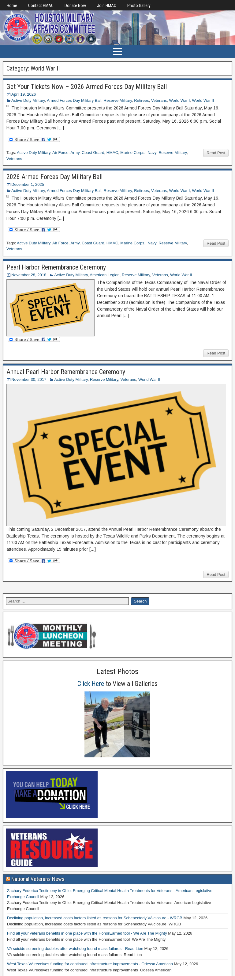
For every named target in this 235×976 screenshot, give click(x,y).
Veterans (159, 100)
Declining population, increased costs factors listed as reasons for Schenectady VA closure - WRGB (94, 918)
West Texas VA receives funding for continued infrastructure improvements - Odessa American (90, 964)
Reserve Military (118, 100)
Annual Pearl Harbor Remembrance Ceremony (65, 372)
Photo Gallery (139, 5)
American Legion (105, 275)
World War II (203, 100)
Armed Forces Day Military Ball (74, 100)
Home (12, 5)
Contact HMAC (41, 5)
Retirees (141, 100)
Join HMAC (106, 5)
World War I (179, 100)
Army (74, 152)
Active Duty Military (28, 100)
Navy (151, 152)
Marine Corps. (132, 152)
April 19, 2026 (23, 94)
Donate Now (75, 5)
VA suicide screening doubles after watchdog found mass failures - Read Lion (75, 948)
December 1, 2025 (27, 184)
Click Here (90, 683)
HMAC (112, 152)
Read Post (216, 153)
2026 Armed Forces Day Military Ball (54, 177)
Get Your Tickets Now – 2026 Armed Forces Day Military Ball (86, 86)
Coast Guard (93, 152)
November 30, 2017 (28, 379)
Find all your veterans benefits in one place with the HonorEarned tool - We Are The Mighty (87, 933)
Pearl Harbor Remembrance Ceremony (56, 267)
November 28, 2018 (28, 275)
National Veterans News (38, 879)
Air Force (60, 152)
